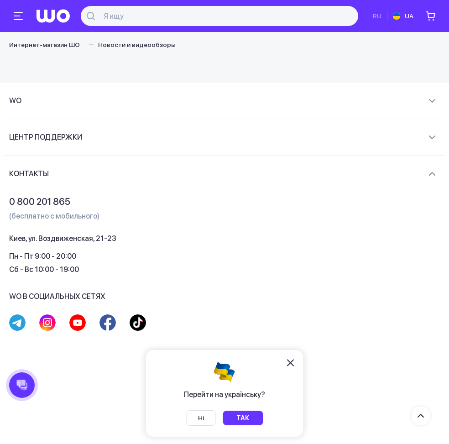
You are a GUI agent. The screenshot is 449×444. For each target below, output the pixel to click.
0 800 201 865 (39, 201)
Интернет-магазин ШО (44, 44)
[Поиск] (224, 16)
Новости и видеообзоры (137, 44)
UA (409, 16)
